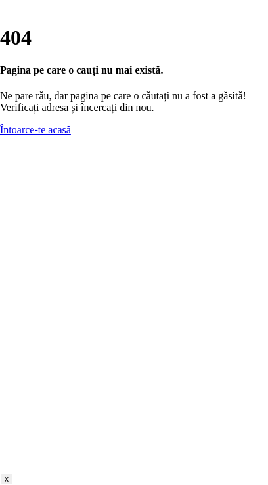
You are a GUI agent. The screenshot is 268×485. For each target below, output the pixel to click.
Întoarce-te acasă (35, 129)
